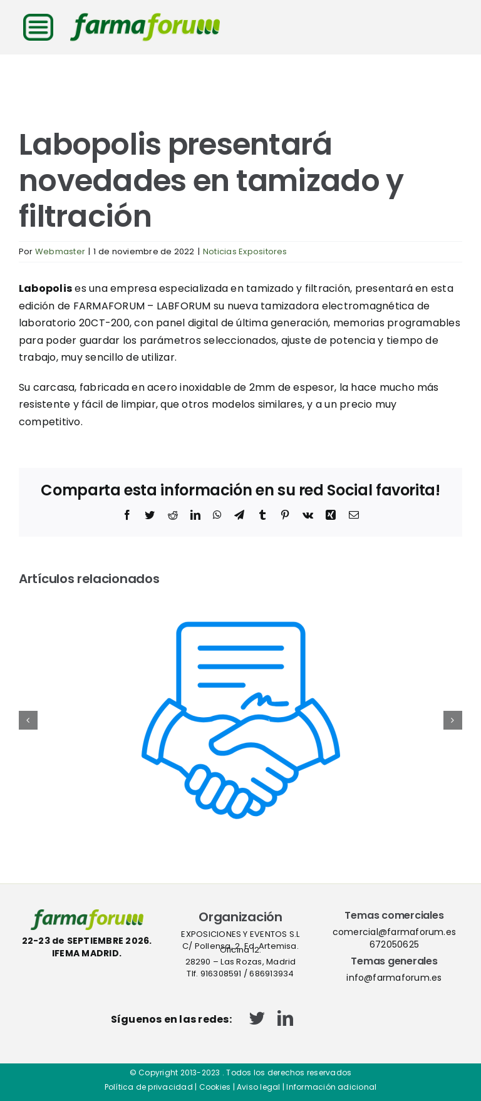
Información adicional (331, 1087)
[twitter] (257, 1018)
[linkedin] (285, 1018)
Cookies (215, 1087)
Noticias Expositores (245, 251)
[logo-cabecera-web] (145, 17)
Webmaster (60, 251)
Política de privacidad (149, 1087)
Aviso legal (259, 1087)
